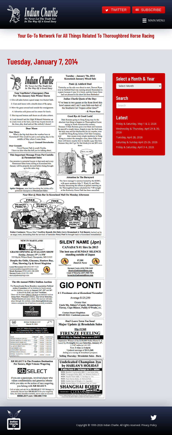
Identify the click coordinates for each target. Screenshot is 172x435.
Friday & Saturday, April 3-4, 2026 (135, 147)
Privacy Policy (149, 425)
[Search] (138, 105)
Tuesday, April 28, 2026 (129, 137)
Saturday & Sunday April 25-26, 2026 (136, 142)
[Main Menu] (154, 20)
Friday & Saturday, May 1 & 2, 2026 (136, 123)
